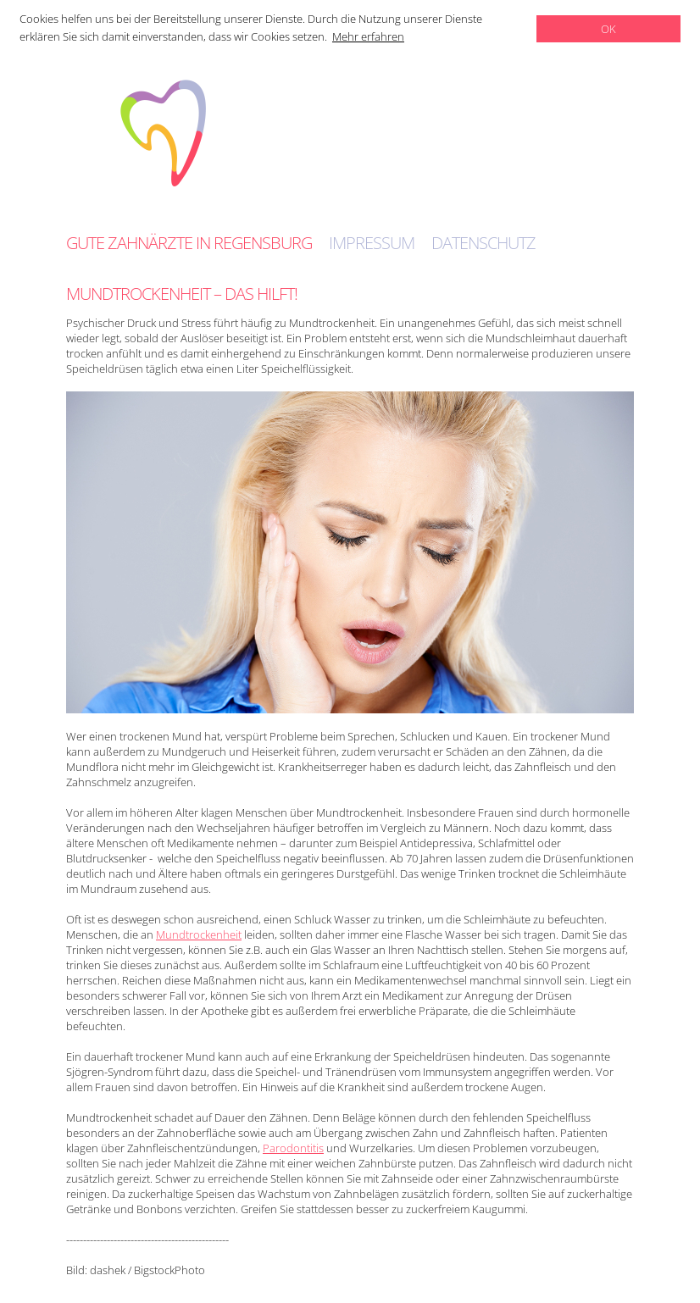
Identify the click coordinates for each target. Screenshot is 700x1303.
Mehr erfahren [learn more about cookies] (368, 36)
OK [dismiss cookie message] (608, 28)
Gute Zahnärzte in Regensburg (189, 243)
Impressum (371, 243)
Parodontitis (293, 1148)
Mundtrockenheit (199, 934)
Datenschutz (483, 243)
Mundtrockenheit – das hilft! (181, 293)
